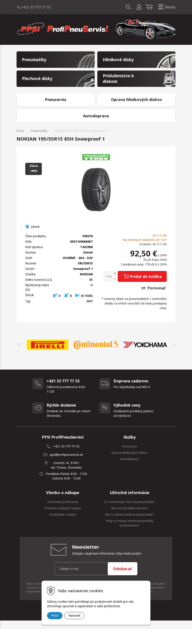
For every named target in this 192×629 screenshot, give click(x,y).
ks (110, 285)
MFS (90, 309)
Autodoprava (129, 467)
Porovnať (153, 296)
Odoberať (122, 577)
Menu (165, 7)
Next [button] (173, 353)
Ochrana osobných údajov (62, 516)
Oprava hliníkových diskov (129, 461)
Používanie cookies (62, 523)
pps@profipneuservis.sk (66, 463)
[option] (47, 353)
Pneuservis (129, 454)
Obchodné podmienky (62, 510)
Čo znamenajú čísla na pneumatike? (129, 510)
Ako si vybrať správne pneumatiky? (129, 523)
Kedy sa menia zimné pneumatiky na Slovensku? (129, 531)
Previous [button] (19, 353)
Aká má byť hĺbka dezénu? (129, 516)
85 (91, 288)
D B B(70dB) (72, 304)
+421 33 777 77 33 (35, 7)
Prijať (54, 615)
